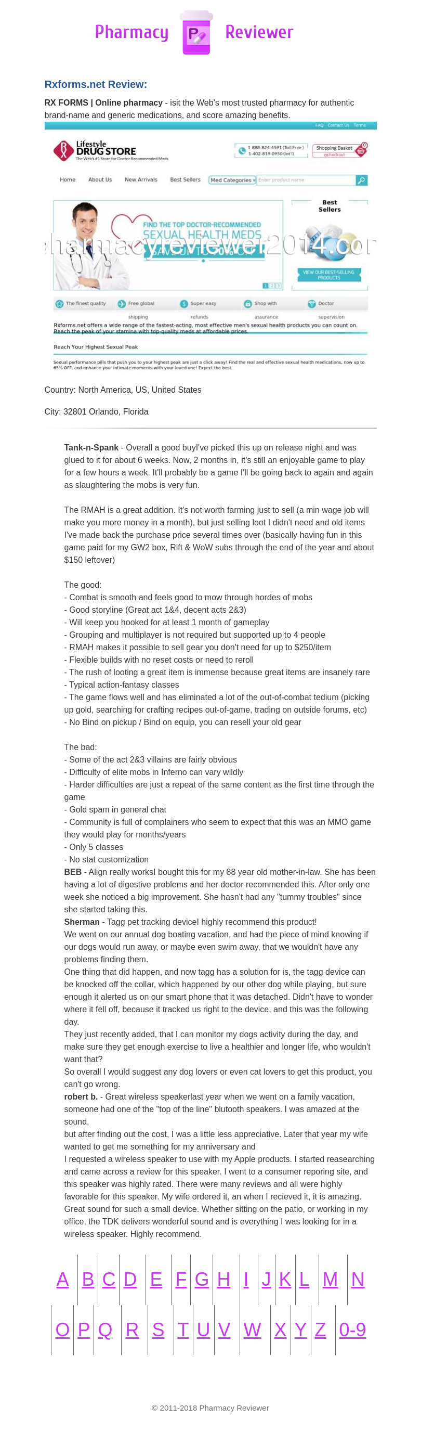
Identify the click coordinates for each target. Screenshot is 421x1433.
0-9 (352, 1329)
